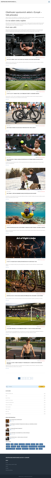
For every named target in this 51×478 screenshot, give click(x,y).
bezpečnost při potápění (33, 446)
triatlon (18, 446)
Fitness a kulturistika (9, 404)
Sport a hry (7, 411)
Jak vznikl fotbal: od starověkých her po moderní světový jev (20, 432)
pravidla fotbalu (21, 444)
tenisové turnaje (25, 448)
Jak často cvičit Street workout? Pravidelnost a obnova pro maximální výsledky (24, 363)
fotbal (12, 444)
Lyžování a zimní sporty (9, 400)
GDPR (7, 466)
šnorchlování (18, 448)
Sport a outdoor (8, 409)
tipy (37, 448)
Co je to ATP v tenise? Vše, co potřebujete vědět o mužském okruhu (23, 93)
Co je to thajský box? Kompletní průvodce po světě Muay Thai (22, 261)
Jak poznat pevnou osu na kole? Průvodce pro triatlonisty (21, 127)
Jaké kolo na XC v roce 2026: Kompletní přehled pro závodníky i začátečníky (25, 295)
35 (31, 378)
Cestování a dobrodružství (10, 402)
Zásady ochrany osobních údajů (11, 464)
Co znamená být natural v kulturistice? (16, 428)
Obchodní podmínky (9, 470)
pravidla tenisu (32, 448)
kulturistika (28, 444)
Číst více (7, 65)
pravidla (41, 444)
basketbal (8, 446)
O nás (7, 462)
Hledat (41, 386)
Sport (6, 395)
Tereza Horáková (42, 91)
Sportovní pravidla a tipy (9, 393)
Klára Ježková (42, 360)
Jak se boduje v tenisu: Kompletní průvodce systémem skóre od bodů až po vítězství (25, 160)
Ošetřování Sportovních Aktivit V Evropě (9, 1)
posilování (33, 444)
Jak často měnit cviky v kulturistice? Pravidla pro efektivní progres (23, 59)
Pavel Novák (43, 191)
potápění (7, 444)
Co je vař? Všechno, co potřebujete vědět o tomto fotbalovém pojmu (24, 328)
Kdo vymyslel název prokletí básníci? (16, 419)
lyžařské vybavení (42, 446)
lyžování (16, 444)
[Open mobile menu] (49, 2)
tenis (37, 444)
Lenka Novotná (42, 326)
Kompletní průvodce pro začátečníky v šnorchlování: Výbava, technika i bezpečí (26, 227)
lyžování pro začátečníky (10, 448)
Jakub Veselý (43, 259)
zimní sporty (13, 446)
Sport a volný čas (8, 413)
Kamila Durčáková (42, 57)
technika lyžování (24, 446)
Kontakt (7, 468)
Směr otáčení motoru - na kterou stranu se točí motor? (19, 437)
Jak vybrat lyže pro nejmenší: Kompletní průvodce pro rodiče (21, 193)
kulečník (40, 448)
